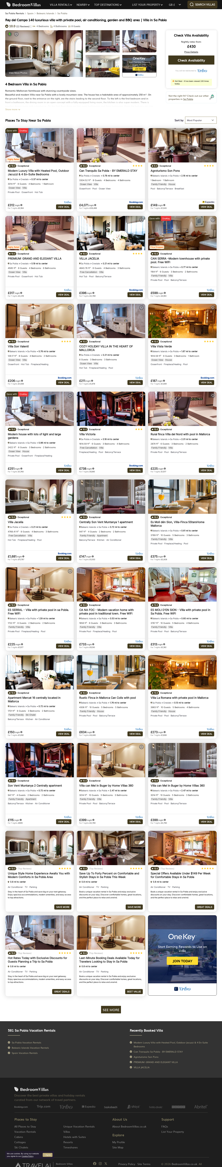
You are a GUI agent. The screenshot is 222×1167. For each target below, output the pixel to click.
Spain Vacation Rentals (25, 1046)
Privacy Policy (126, 1158)
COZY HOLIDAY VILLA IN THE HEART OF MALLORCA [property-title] (106, 346)
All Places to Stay (25, 1120)
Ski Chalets (21, 1141)
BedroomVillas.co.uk (184, 1158)
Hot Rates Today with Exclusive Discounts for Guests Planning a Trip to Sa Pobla (37, 952)
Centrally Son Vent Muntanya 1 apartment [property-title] (106, 518)
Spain (30, 13)
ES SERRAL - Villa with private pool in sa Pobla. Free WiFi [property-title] (38, 607)
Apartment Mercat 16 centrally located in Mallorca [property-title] (34, 694)
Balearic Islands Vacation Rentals (30, 1041)
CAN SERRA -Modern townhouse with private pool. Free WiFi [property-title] (180, 259)
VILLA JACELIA (142, 1061)
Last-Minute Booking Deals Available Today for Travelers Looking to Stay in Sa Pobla (109, 952)
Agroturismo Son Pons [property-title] (165, 170)
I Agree (48, 1154)
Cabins (18, 1131)
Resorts (68, 1136)
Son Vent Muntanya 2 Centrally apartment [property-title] (35, 780)
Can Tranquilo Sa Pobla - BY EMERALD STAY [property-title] (108, 170)
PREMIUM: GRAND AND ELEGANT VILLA (156, 1056)
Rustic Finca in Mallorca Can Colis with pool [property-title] (107, 693)
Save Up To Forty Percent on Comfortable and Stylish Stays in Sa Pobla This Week (109, 868)
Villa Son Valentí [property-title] (18, 344)
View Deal (63, 207)
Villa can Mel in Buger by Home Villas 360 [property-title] (106, 780)
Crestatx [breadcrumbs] (25, 179)
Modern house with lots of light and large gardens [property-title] (34, 433)
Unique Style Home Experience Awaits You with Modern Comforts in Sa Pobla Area (39, 868)
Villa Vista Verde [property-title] (161, 344)
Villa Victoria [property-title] (87, 431)
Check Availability (191, 59)
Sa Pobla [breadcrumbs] (13, 179)
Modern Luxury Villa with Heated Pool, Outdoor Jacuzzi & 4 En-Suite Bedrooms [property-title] (38, 172)
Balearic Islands (45, 13)
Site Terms (143, 1158)
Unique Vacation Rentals (79, 1120)
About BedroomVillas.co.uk (129, 1120)
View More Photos (18, 72)
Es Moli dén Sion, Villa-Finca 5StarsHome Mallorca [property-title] (177, 520)
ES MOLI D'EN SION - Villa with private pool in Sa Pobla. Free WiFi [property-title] (180, 607)
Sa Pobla (62, 13)
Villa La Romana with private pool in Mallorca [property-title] (179, 693)
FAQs (164, 1120)
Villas (66, 1125)
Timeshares (70, 1141)
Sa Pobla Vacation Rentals (26, 1036)
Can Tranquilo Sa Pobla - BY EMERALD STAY (158, 1045)
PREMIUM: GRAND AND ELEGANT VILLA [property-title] (34, 257)
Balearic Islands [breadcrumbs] (160, 175)
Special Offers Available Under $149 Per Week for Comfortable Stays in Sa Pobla (180, 868)
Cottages (20, 1136)
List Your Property (172, 1125)
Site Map (117, 1141)
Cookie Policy (27, 1156)
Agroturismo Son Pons (146, 1050)
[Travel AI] (32, 1159)
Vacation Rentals (25, 1125)
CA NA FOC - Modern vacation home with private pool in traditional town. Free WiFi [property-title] (106, 607)
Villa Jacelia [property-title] (15, 518)
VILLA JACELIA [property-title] (89, 257)
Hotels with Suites (74, 1131)
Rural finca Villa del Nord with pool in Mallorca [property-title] (180, 431)
